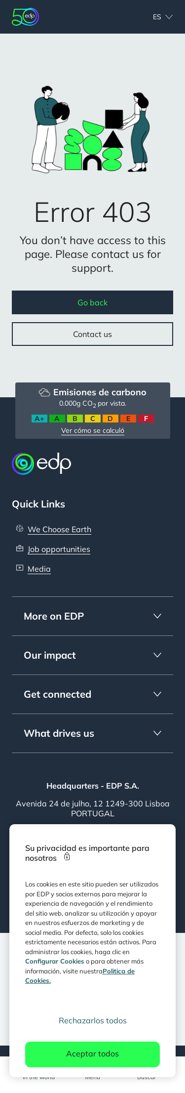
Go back (92, 302)
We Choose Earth (59, 529)
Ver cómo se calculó (92, 430)
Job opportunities (59, 549)
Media (39, 569)
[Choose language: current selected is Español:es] (152, 17)
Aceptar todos (92, 1053)
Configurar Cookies (54, 961)
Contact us (92, 334)
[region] (92, 950)
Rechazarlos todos (93, 1020)
